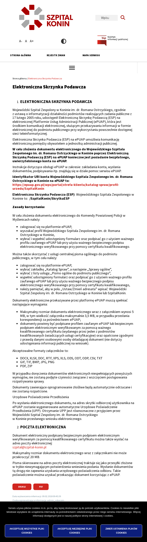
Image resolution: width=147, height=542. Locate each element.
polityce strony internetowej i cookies (93, 522)
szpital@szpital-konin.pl (29, 447)
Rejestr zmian (56, 55)
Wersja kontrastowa (63, 41)
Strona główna (20, 55)
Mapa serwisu (91, 55)
